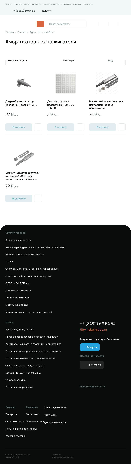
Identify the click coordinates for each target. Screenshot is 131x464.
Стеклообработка (15, 379)
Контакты (88, 4)
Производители (22, 4)
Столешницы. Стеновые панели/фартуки (28, 276)
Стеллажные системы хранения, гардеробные (31, 268)
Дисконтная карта (51, 4)
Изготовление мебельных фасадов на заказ (30, 358)
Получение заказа (15, 428)
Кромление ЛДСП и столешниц (23, 372)
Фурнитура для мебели (42, 32)
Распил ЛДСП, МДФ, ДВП (19, 329)
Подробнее (19, 198)
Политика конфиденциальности (62, 456)
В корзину (19, 127)
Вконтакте (94, 364)
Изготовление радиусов (19, 387)
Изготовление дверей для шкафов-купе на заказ (33, 351)
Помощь (77, 4)
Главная (9, 32)
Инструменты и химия (17, 297)
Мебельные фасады (16, 304)
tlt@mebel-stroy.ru (93, 329)
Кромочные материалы (18, 290)
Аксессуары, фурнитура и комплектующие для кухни (35, 247)
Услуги (8, 4)
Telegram (92, 347)
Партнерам (36, 4)
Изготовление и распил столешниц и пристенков (33, 343)
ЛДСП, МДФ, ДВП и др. (18, 283)
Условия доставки (15, 436)
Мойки (9, 261)
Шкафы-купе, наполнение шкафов (24, 254)
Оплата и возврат (15, 421)
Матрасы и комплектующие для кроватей (28, 312)
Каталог (21, 32)
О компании (66, 4)
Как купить (11, 414)
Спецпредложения (55, 407)
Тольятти (47, 10)
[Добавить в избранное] (38, 127)
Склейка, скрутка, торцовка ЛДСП (24, 365)
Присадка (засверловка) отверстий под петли (31, 336)
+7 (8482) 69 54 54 (23, 10)
